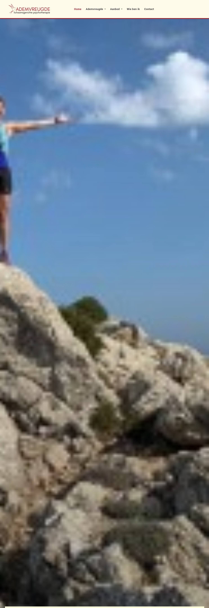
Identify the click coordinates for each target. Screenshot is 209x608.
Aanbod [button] (116, 9)
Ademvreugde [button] (96, 9)
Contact (149, 9)
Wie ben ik (133, 9)
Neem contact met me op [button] (32, 97)
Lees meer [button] (22, 187)
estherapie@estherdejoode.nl (24, 576)
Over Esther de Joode (87, 541)
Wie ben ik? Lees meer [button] (112, 395)
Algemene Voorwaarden (88, 547)
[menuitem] (77, 9)
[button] (163, 533)
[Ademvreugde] (29, 9)
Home (77, 9)
